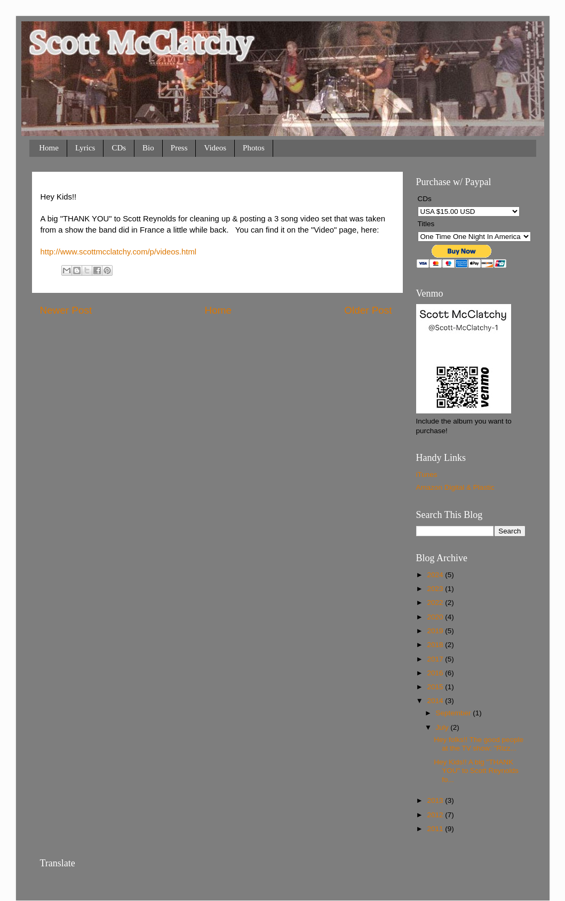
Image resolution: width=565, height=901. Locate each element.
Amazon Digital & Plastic (455, 487)
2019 (436, 631)
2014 (436, 701)
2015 (436, 687)
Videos (215, 147)
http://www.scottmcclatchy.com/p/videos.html (119, 252)
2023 (436, 589)
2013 (436, 800)
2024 (436, 575)
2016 (436, 673)
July (443, 727)
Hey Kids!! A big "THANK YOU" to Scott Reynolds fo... (476, 770)
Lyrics (85, 147)
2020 (436, 617)
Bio (148, 147)
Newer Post (66, 310)
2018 (436, 645)
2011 (436, 829)
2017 (436, 659)
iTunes (426, 475)
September (454, 713)
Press (179, 147)
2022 (436, 603)
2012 (436, 815)
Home (49, 147)
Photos (254, 147)
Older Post (368, 310)
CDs (119, 147)
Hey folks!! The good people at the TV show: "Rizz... (478, 744)
